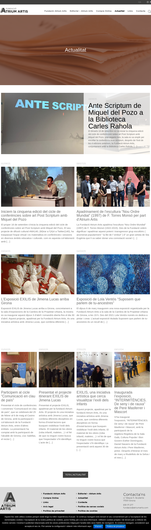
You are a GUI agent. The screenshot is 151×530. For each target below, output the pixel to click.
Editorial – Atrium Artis (81, 11)
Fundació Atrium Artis (55, 11)
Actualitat (119, 11)
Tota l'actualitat (75, 474)
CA (140, 2)
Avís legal (48, 506)
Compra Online (104, 11)
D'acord (98, 526)
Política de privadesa (115, 526)
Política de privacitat (53, 511)
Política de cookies (88, 511)
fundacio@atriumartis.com (135, 508)
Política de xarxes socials (91, 506)
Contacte (140, 11)
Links (130, 11)
